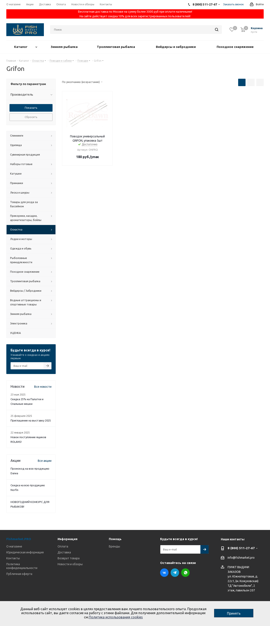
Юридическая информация (25, 552)
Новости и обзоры (70, 564)
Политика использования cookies (116, 617)
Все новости (42, 386)
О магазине (14, 546)
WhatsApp (185, 572)
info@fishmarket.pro (241, 558)
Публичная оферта (19, 574)
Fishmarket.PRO (18, 539)
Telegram (175, 572)
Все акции (44, 460)
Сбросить (31, 116)
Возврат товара (69, 558)
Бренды (114, 546)
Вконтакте (164, 572)
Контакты (13, 558)
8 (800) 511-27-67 (241, 548)
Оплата (63, 546)
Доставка (64, 552)
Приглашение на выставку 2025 (31, 420)
